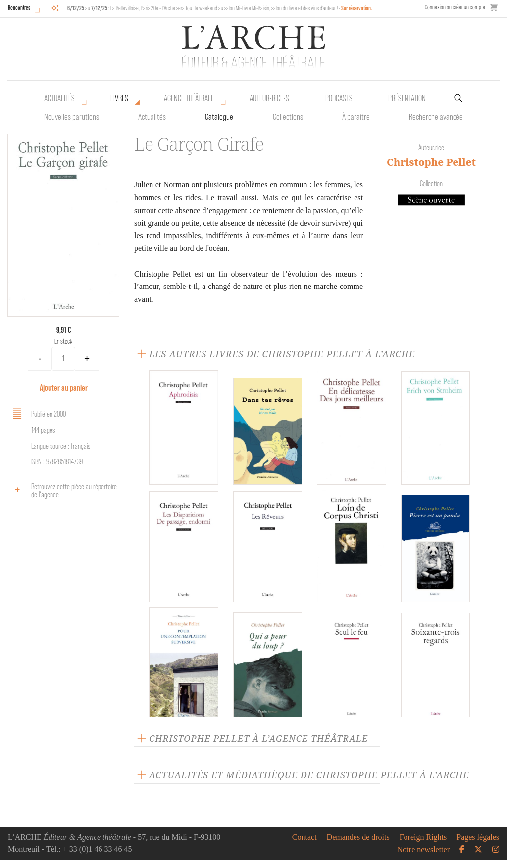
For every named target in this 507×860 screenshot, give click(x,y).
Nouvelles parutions (71, 117)
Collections (288, 117)
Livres (119, 98)
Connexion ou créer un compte (455, 7)
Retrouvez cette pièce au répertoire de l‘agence (63, 490)
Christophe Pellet (431, 162)
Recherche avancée (436, 117)
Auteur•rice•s (269, 98)
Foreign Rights (423, 837)
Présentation (407, 98)
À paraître (356, 117)
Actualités (59, 98)
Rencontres (19, 7)
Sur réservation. (356, 8)
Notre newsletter (423, 850)
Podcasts (339, 98)
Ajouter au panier (64, 387)
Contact (304, 837)
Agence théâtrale (189, 98)
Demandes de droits (358, 837)
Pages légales (477, 837)
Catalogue (219, 117)
